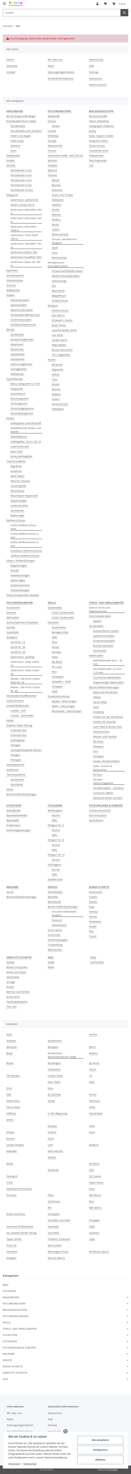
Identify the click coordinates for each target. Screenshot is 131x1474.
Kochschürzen (60, 404)
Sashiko (10, 627)
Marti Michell (55, 1151)
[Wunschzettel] (105, 3)
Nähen (56, 374)
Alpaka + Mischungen (64, 701)
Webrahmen (55, 949)
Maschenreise (101, 731)
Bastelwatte (54, 901)
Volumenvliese (14, 280)
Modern (56, 219)
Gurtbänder (17, 334)
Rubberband (59, 925)
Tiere (55, 252)
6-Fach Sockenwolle (63, 617)
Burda (9, 1063)
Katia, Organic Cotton (101, 135)
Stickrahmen (96, 820)
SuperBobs (12, 632)
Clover (92, 1069)
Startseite (11, 65)
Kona (92, 1132)
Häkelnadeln (96, 655)
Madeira (94, 1144)
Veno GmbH (54, 1245)
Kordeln (11, 165)
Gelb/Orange (59, 280)
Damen (93, 901)
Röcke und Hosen (16, 972)
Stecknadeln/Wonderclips (25, 314)
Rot (54, 285)
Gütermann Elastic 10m (24, 252)
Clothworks (54, 1069)
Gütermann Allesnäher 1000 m (24, 228)
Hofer (92, 1107)
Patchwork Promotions (19, 1188)
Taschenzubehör (16, 461)
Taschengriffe (18, 485)
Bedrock (52, 170)
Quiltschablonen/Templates (22, 622)
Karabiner (16, 471)
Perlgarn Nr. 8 (56, 840)
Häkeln (97, 697)
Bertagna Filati (60, 632)
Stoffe (51, 962)
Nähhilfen (12, 270)
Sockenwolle (55, 607)
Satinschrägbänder (21, 364)
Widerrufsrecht (97, 84)
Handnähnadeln (20, 300)
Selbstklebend (19, 436)
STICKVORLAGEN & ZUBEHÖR (19, 1347)
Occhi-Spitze (55, 930)
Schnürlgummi (19, 403)
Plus (91, 931)
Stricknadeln (96, 626)
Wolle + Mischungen (63, 706)
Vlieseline (11, 1251)
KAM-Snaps (17, 140)
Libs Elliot (57, 335)
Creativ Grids (55, 1075)
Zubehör (15, 145)
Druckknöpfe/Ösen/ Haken (21, 121)
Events (10, 59)
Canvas (52, 121)
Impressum (95, 78)
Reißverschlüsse (15, 520)
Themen (52, 175)
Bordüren (57, 364)
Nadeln (10, 295)
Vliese (9, 789)
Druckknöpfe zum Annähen (26, 130)
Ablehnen (100, 1459)
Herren (93, 916)
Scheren (11, 285)
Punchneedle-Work (100, 616)
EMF (8, 1094)
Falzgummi (17, 388)
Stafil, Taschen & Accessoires (102, 767)
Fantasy (93, 911)
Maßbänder (13, 290)
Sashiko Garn (55, 879)
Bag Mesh (16, 466)
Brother (93, 1053)
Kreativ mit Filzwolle (104, 721)
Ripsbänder (17, 349)
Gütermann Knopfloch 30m (26, 257)
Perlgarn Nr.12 (56, 854)
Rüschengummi (19, 398)
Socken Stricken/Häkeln (106, 761)
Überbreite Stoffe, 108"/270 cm (65, 155)
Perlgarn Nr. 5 (56, 825)
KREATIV (7, 1360)
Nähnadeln (12, 617)
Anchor (56, 815)
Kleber (10, 720)
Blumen (56, 185)
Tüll (91, 165)
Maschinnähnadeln (22, 309)
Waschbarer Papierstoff (24, 495)
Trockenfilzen (55, 944)
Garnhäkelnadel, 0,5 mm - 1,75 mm (108, 670)
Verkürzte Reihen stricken (107, 797)
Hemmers (94, 1100)
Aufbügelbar (18, 740)
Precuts (52, 150)
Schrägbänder (19, 369)
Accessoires (95, 892)
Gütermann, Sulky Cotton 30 (25, 672)
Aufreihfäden (55, 892)
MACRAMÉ (9, 1353)
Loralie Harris (59, 340)
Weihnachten (59, 257)
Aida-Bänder (13, 810)
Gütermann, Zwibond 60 (24, 199)
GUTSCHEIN (97, 962)
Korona (10, 1138)
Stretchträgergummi (22, 408)
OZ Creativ (95, 1176)
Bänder (10, 329)
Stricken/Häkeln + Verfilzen (108, 788)
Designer (53, 305)
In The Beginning (57, 1113)
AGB (91, 65)
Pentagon (16, 759)
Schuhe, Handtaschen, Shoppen (65, 241)
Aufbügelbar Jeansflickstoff (26, 423)
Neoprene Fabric (98, 140)
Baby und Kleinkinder (105, 692)
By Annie (94, 1063)
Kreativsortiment (20, 585)
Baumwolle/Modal (16, 815)
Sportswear (12, 977)
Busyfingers (54, 1063)
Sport (55, 247)
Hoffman (11, 1113)
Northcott (53, 1170)
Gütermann (13, 1100)
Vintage (10, 982)
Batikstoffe (54, 116)
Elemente (57, 190)
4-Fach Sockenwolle (63, 612)
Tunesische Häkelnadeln (107, 677)
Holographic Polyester (101, 126)
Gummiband (18, 393)
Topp (92, 1239)
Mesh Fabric (18, 476)
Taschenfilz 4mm (98, 150)
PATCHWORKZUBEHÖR (15, 1316)
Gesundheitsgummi (22, 413)
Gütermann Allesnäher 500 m (26, 220)
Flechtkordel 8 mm (21, 185)
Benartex (11, 1047)
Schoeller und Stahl (59, 1220)
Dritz (9, 1088)
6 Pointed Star (19, 730)
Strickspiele (99, 650)
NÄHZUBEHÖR (11, 1297)
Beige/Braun (59, 295)
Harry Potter (100, 702)
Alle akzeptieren (100, 1440)
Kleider (10, 962)
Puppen (56, 394)
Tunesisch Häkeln (103, 792)
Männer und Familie (18, 991)
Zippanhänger (19, 500)
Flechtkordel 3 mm (21, 170)
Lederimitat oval (20, 446)
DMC (54, 637)
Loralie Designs (15, 1144)
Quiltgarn (11, 637)
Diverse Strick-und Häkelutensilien (99, 609)
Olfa (91, 1170)
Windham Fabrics (99, 1251)
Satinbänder (18, 359)
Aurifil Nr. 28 (18, 647)
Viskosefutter (96, 155)
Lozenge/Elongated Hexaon (26, 750)
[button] (97, 3)
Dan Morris (58, 315)
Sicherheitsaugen (58, 939)
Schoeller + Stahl (61, 681)
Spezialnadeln (19, 305)
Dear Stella (54, 1082)
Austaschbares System (106, 630)
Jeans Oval (17, 451)
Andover (11, 1040)
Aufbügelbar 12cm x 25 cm (26, 441)
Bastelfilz (53, 896)
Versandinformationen (61, 78)
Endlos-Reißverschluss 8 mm (24, 544)
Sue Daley (53, 1232)
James (9, 1119)
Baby (93, 957)
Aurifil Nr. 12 (18, 642)
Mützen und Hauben (105, 736)
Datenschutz (96, 59)
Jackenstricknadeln (104, 635)
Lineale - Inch (18, 710)
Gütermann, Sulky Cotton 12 (25, 663)
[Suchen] (62, 12)
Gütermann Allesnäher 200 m (26, 211)
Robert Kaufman (15, 1214)
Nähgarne (12, 194)
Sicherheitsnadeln (21, 319)
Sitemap (93, 72)
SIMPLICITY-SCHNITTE (15, 1372)
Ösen (14, 150)
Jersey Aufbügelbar (21, 456)
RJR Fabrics (95, 1207)
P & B (9, 1182)
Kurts (51, 1138)
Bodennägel (17, 515)
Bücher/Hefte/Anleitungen (21, 794)
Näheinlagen (18, 580)
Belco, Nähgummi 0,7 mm (25, 383)
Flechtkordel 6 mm (21, 180)
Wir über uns (55, 59)
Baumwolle (12, 820)
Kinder (56, 209)
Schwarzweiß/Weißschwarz (67, 271)
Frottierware (13, 825)
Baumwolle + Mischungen (66, 711)
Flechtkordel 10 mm (22, 190)
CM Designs (13, 1075)
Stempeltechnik (15, 764)
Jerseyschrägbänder (22, 339)
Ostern (56, 229)
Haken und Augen (21, 135)
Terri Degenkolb (61, 354)
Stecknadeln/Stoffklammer (21, 695)
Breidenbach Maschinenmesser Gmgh (62, 1055)
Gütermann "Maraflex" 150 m (26, 245)
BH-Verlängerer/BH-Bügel (20, 116)
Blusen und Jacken (17, 967)
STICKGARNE (10, 1341)
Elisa (54, 642)
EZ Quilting (54, 1094)
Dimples (52, 165)
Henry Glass (13, 1107)
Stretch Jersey (97, 145)
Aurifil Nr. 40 (18, 652)
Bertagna (53, 1047)
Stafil (54, 691)
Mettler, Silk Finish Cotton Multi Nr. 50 (25, 680)
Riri (50, 1207)
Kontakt (10, 72)
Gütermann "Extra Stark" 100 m (25, 237)
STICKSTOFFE (10, 1335)
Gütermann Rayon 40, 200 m (25, 263)
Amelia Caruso (60, 310)
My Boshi (57, 661)
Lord (50, 1144)
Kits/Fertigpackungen (18, 830)
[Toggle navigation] (4, 2)
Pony (91, 1188)
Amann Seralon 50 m (22, 204)
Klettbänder (13, 155)
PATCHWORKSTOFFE (14, 1303)
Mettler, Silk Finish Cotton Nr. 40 (25, 689)
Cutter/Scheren (15, 700)
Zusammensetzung (59, 696)
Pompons (98, 746)
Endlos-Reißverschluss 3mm (23, 527)
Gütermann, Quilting (22, 656)
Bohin (92, 1047)
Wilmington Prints (58, 1251)
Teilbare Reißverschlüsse (25, 555)
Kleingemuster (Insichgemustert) (58, 264)
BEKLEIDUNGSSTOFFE (15, 1309)
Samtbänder (18, 354)
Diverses (11, 612)
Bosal (9, 1053)
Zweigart (11, 1257)
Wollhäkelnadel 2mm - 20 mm (107, 662)
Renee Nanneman (62, 349)
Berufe (56, 180)
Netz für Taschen (20, 481)
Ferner (55, 647)
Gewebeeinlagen (20, 575)
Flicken (10, 418)
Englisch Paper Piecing (19, 725)
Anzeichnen (13, 607)
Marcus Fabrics (56, 1257)
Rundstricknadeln (103, 645)
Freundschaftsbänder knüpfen (64, 913)
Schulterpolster (15, 275)
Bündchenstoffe (98, 116)
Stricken (97, 774)
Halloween (58, 199)
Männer (56, 214)
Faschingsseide (97, 160)
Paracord (57, 920)
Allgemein (57, 369)
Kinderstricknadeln (104, 640)
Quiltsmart (12, 769)
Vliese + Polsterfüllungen (20, 560)
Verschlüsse (17, 490)
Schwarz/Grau (60, 300)
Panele (56, 126)
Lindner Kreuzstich (100, 810)
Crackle (52, 130)
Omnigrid (11, 1176)
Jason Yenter (59, 325)
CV (90, 1075)
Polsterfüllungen (20, 590)
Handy (51, 1100)
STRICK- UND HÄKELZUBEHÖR (20, 1328)
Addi (9, 1034)
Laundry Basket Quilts (64, 330)
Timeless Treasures (59, 1239)
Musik (55, 224)
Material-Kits (55, 145)
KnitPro (52, 1132)
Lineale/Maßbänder (17, 705)
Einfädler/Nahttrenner (23, 324)
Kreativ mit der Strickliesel (108, 716)
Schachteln (54, 934)
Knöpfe (10, 160)
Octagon (15, 754)
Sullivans (94, 1232)
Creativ (93, 896)
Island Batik (95, 1113)
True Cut (11, 1245)
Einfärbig (53, 135)
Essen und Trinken (62, 194)
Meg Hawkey (59, 344)
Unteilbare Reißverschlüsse (26, 550)
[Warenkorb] (119, 3)
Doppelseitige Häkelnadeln (108, 682)
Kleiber (10, 1132)
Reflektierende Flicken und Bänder (26, 429)
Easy (91, 906)
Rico (54, 671)
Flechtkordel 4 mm (21, 175)
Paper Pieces (96, 1182)
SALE (5, 1379)
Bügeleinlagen (19, 565)
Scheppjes (58, 676)
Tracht (92, 936)
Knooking (98, 711)
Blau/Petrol (58, 290)
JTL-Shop (113, 1469)
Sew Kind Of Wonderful (19, 1226)
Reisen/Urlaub (60, 234)
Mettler (52, 1157)
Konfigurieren (100, 1450)
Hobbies (56, 204)
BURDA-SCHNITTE (13, 1366)
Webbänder (17, 374)
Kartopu (56, 652)
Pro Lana (57, 666)
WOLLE (7, 1322)
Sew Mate (53, 1226)
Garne (9, 892)
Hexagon (15, 745)
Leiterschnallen (19, 505)
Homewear (95, 921)
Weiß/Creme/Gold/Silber (66, 276)
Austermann (59, 627)
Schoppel (57, 686)
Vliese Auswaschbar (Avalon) (22, 595)
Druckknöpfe (18, 126)
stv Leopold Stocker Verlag (21, 1232)
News (51, 65)
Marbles (52, 160)
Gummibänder (14, 378)
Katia (55, 656)
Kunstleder (17, 784)
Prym (51, 1195)
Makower (11, 1151)
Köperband (17, 344)
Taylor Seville (13, 1239)
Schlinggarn (54, 864)
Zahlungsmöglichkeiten (61, 72)
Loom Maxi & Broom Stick (107, 726)
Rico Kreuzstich (98, 815)
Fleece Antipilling (99, 121)
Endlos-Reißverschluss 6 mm (24, 535)
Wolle (51, 967)
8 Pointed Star (19, 735)
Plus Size (11, 1006)
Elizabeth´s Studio (62, 320)
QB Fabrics (95, 1195)
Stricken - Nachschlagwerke (103, 781)
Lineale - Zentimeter (22, 715)
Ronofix (15, 570)
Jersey (92, 130)
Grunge (52, 140)
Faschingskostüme (16, 1001)
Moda (9, 1163)
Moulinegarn (55, 810)
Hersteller (53, 622)
